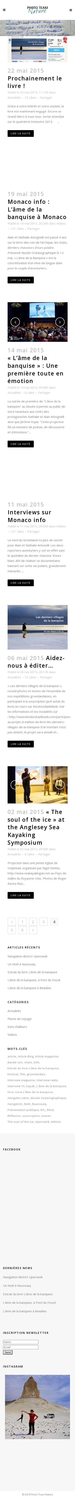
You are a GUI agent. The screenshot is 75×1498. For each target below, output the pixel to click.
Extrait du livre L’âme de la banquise (32, 972)
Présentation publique (23, 1110)
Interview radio (47, 1080)
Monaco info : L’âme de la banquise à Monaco (37, 209)
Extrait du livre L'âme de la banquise (33, 1068)
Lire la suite (21, 133)
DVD (36, 1062)
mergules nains (18, 1098)
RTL (43, 1110)
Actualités (14, 97)
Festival (13, 1074)
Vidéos (61, 223)
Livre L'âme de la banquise (34, 1092)
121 (17, 228)
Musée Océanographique (48, 1098)
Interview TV (16, 1086)
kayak (30, 1086)
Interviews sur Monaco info (30, 516)
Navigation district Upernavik (27, 956)
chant (28, 1062)
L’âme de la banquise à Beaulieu (29, 988)
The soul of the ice (21, 1122)
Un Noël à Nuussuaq (21, 964)
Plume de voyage (20, 1019)
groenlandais (36, 1074)
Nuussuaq (39, 1104)
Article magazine (46, 1056)
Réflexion (14, 1116)
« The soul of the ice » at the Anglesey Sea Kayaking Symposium (36, 827)
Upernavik (42, 1122)
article (12, 1056)
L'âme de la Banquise (51, 1086)
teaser (46, 1116)
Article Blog (26, 1056)
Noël (27, 1104)
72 (30, 97)
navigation (15, 1104)
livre (11, 1092)
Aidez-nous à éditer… (36, 661)
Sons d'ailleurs (17, 1027)
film (22, 1074)
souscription (31, 1116)
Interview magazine (21, 1080)
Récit (50, 1110)
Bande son (15, 1062)
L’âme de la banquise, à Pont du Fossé (34, 980)
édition (56, 1122)
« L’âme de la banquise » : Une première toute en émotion (36, 369)
